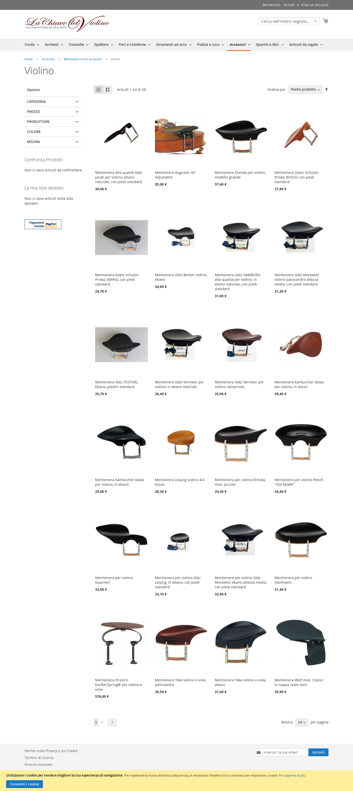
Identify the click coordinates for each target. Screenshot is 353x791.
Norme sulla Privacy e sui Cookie (51, 750)
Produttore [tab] (38, 121)
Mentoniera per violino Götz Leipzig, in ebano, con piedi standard (178, 582)
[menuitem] (30, 44)
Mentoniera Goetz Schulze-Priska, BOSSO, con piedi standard (297, 177)
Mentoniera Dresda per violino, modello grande (240, 174)
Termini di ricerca (39, 757)
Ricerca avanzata (38, 764)
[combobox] (289, 21)
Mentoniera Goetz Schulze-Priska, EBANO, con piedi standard (117, 279)
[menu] (176, 45)
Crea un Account (314, 4)
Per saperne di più (292, 775)
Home (29, 59)
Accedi (289, 4)
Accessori (49, 59)
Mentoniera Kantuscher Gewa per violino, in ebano (119, 482)
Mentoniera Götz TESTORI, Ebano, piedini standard (116, 384)
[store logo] (67, 24)
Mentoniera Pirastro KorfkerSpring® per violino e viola (118, 685)
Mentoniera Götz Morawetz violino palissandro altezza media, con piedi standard (297, 279)
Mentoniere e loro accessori (83, 59)
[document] (177, 780)
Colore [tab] (34, 131)
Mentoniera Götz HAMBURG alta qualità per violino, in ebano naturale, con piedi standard (237, 281)
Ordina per (276, 89)
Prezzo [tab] (33, 111)
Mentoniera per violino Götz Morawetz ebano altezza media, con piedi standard (241, 582)
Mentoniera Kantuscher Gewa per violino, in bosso (299, 384)
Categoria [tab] (36, 101)
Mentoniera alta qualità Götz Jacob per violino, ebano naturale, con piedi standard (118, 177)
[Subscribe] (318, 752)
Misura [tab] (33, 141)
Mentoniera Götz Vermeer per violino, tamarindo (239, 384)
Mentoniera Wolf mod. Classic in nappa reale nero (299, 682)
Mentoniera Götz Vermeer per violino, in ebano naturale (179, 384)
